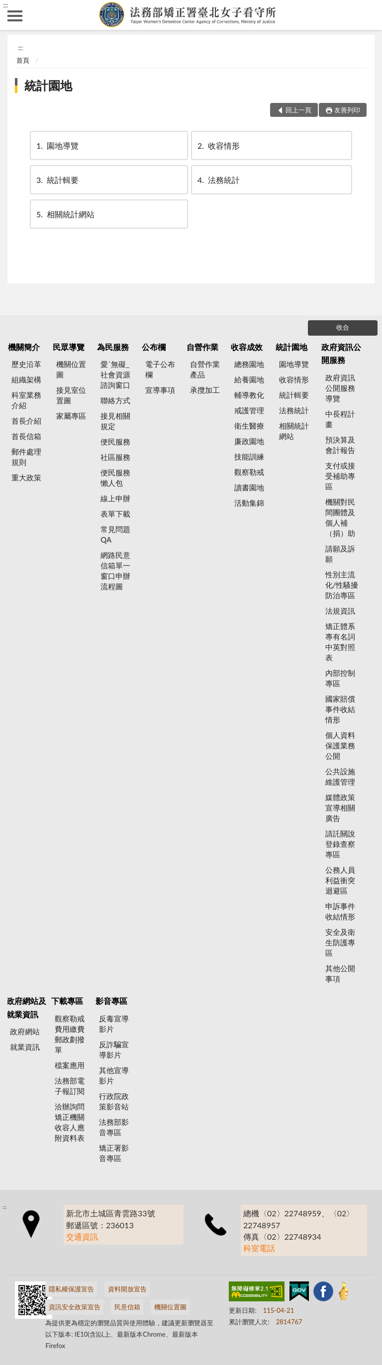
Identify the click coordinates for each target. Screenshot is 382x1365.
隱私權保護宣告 (71, 1289)
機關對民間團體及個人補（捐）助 (340, 517)
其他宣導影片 (114, 1075)
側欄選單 (14, 15)
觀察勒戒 (249, 471)
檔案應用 (70, 1065)
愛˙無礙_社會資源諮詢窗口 (115, 374)
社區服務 (115, 457)
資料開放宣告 (127, 1289)
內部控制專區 (340, 678)
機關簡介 (24, 347)
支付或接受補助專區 (340, 476)
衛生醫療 (249, 425)
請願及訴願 (340, 553)
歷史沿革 (26, 364)
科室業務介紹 (26, 400)
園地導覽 (57, 145)
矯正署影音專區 (114, 1153)
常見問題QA (115, 534)
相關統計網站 (65, 214)
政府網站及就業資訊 (26, 1007)
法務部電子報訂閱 (70, 1085)
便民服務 (115, 441)
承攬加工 (205, 389)
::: (5, 5)
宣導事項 (160, 389)
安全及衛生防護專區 (340, 942)
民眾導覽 (69, 347)
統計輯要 (57, 179)
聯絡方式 (115, 400)
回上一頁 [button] (298, 110)
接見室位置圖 (71, 395)
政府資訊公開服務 (341, 353)
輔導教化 (249, 394)
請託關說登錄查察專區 (340, 844)
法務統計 (218, 179)
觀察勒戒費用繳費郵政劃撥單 (70, 1034)
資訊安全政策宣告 (74, 1307)
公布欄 (154, 347)
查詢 (367, 15)
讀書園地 (249, 487)
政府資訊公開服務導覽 (340, 388)
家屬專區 (71, 415)
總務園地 (249, 364)
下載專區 (67, 1000)
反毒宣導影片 (114, 1023)
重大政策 (26, 477)
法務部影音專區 (114, 1127)
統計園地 (48, 85)
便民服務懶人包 (115, 477)
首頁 (22, 60)
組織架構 (26, 379)
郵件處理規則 (26, 456)
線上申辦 (115, 498)
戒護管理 (249, 410)
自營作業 (202, 347)
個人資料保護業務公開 (340, 745)
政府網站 (25, 1031)
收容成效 (247, 347)
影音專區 (111, 1000)
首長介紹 (26, 420)
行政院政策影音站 (114, 1101)
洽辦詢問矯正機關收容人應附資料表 (70, 1122)
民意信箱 (127, 1307)
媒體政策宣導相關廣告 (340, 807)
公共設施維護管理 (340, 776)
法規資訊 (340, 610)
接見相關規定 (115, 421)
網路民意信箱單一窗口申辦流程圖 (115, 570)
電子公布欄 (160, 369)
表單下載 (115, 513)
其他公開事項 (340, 973)
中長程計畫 (340, 419)
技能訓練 (249, 456)
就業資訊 (25, 1046)
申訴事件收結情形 (340, 911)
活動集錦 (249, 502)
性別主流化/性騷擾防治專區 (342, 585)
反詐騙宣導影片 (114, 1049)
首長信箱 (26, 436)
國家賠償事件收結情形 (340, 709)
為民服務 (113, 347)
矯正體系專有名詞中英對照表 (340, 642)
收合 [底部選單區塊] (342, 327)
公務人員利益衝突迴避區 (340, 880)
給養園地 (249, 379)
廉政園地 (249, 441)
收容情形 (218, 145)
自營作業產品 (205, 369)
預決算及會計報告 (340, 445)
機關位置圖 (71, 369)
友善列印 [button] (347, 110)
